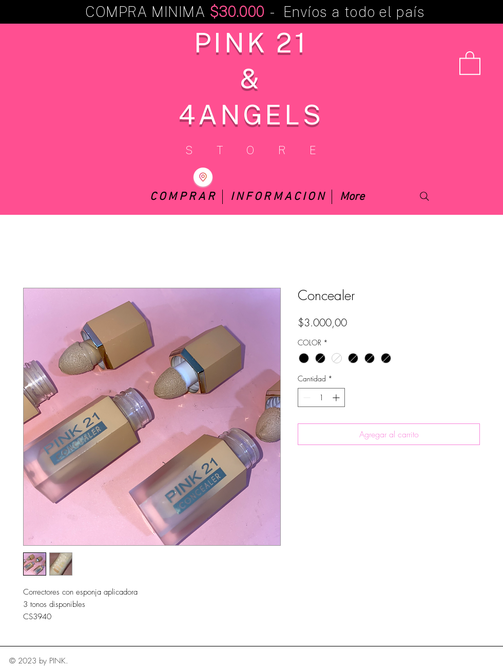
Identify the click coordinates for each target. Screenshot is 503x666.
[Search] (424, 196)
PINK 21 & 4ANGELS (251, 78)
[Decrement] (305, 397)
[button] (469, 62)
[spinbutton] (321, 397)
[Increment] (337, 397)
